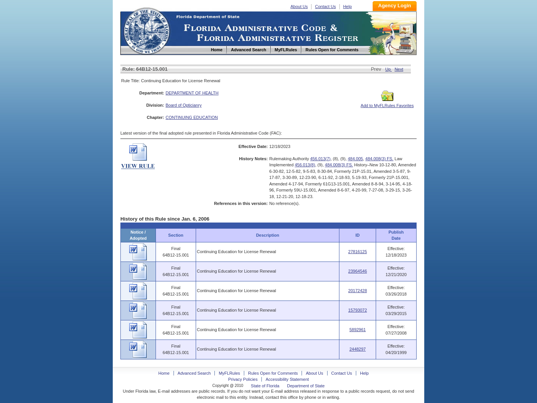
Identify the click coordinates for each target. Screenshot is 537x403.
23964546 (357, 271)
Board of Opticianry (183, 105)
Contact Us (325, 6)
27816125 (357, 251)
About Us (299, 6)
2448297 (357, 349)
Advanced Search (194, 373)
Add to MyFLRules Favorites (387, 103)
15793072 (357, 310)
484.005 (355, 158)
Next (398, 69)
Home (146, 30)
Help (347, 6)
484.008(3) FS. (379, 158)
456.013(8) (305, 164)
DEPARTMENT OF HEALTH (192, 93)
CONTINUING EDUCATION (191, 117)
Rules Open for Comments (273, 373)
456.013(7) (320, 158)
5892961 (357, 329)
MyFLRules (229, 373)
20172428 (357, 290)
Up (388, 69)
